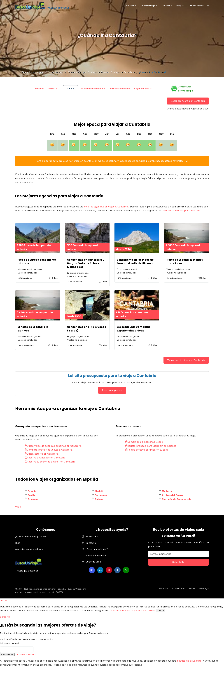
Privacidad (164, 588)
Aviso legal (203, 588)
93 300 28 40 (93, 536)
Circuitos (129, 5)
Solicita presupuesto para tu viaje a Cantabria (112, 375)
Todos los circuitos (96, 555)
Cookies (191, 588)
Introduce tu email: (9, 643)
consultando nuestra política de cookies (132, 610)
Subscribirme (7, 655)
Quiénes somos (195, 5)
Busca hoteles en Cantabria (41, 453)
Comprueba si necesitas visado (144, 441)
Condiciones (178, 588)
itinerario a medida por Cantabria (181, 210)
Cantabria (38, 88)
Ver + (18, 507)
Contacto (91, 543)
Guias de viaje (93, 561)
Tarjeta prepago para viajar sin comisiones (150, 446)
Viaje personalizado (120, 88)
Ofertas (166, 5)
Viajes (51, 88)
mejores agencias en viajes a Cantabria (106, 206)
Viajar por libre (141, 88)
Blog (178, 5)
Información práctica (92, 88)
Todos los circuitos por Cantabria (186, 360)
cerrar (3, 600)
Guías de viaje (147, 5)
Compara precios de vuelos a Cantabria (48, 449)
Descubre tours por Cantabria (188, 101)
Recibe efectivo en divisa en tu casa (146, 449)
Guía (69, 88)
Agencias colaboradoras (29, 549)
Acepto (160, 610)
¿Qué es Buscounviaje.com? (30, 536)
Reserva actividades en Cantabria (45, 457)
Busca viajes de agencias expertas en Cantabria (53, 446)
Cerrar (5, 617)
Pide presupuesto (112, 390)
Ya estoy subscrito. (26, 654)
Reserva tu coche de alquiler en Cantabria (50, 461)
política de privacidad (189, 660)
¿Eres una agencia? (97, 549)
